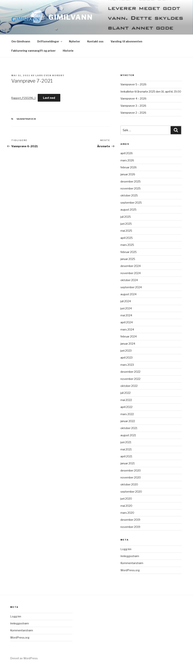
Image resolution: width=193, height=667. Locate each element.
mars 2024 (127, 329)
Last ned (49, 97)
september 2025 (131, 202)
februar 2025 (128, 252)
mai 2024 (126, 315)
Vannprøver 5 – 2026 (133, 84)
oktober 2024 (129, 280)
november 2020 (130, 477)
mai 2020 (126, 505)
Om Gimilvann (20, 41)
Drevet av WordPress (24, 658)
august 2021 (128, 435)
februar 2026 (128, 167)
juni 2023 (126, 350)
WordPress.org (130, 570)
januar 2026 (127, 174)
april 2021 (126, 456)
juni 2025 (126, 223)
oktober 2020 (129, 484)
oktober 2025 (129, 195)
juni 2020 (126, 498)
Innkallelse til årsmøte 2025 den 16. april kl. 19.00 (150, 91)
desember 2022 (130, 371)
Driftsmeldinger (50, 41)
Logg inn (125, 549)
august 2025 (128, 209)
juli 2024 (125, 301)
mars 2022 (127, 414)
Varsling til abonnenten (126, 41)
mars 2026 (127, 160)
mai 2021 (126, 449)
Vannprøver (26, 119)
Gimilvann (70, 17)
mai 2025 (126, 230)
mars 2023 (127, 364)
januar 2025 (127, 259)
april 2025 (126, 237)
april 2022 (126, 407)
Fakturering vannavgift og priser (33, 50)
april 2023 (126, 357)
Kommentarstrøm (131, 563)
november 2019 (130, 526)
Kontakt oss (95, 41)
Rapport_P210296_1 (23, 98)
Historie (68, 50)
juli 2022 (125, 392)
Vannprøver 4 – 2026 (133, 98)
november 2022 (130, 378)
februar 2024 (128, 336)
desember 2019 (130, 519)
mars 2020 (127, 512)
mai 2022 (126, 400)
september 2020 (131, 491)
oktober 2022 (129, 385)
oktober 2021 (128, 428)
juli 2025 (125, 216)
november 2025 (130, 188)
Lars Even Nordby (49, 75)
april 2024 (126, 322)
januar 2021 (127, 463)
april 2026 (126, 153)
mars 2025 (127, 244)
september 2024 (131, 287)
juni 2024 (126, 308)
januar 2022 (127, 421)
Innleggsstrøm (129, 556)
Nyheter (74, 41)
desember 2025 (130, 181)
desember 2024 (130, 266)
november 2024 (130, 273)
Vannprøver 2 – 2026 (133, 112)
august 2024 (128, 294)
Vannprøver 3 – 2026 (133, 105)
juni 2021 (125, 442)
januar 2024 (127, 343)
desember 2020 (130, 470)
